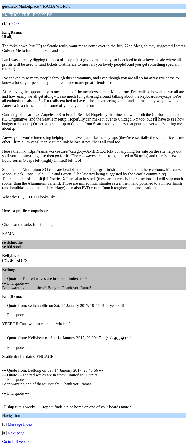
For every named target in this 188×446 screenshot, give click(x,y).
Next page (16, 433)
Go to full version (16, 441)
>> (16, 23)
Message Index (20, 424)
